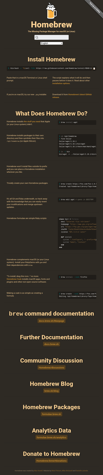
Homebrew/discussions (51, 367)
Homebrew (51, 24)
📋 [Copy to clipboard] (94, 68)
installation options (61, 83)
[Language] (51, 43)
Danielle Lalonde (82, 470)
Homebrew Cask (14, 279)
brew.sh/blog (52, 390)
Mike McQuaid (67, 470)
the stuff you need (32, 121)
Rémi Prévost (56, 470)
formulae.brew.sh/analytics (51, 437)
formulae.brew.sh (51, 413)
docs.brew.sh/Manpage (51, 320)
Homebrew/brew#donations (51, 460)
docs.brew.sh (51, 343)
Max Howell (38, 470)
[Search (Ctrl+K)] (51, 37)
